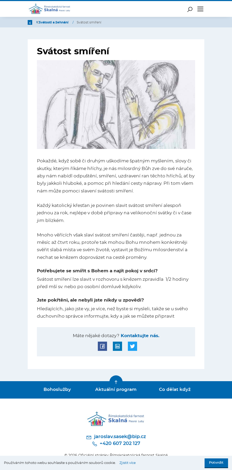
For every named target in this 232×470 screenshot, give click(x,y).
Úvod (55, 22)
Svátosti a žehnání (110, 22)
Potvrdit (216, 462)
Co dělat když (175, 389)
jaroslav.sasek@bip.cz (116, 437)
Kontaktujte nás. (139, 336)
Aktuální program (116, 389)
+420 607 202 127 (116, 444)
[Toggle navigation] (200, 9)
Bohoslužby (57, 389)
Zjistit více (127, 463)
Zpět (35, 22)
